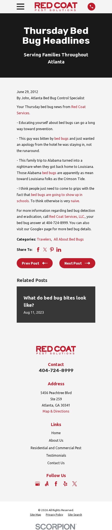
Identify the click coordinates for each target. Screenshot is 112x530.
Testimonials (56, 455)
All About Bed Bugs (69, 239)
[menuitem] (35, 515)
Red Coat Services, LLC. (67, 216)
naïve (75, 201)
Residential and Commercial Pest (56, 448)
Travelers (44, 239)
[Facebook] (56, 483)
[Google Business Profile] (37, 483)
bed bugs (61, 138)
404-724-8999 (56, 370)
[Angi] (46, 483)
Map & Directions (56, 411)
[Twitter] (74, 483)
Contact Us (56, 463)
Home (56, 433)
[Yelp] (65, 483)
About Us (56, 440)
